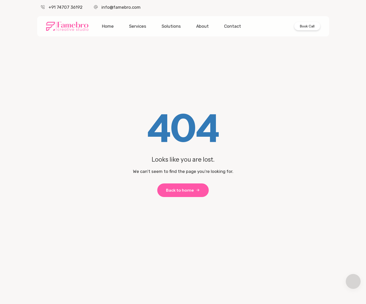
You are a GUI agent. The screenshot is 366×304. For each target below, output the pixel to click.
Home (108, 26)
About (202, 26)
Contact (232, 26)
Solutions (171, 26)
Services (137, 26)
